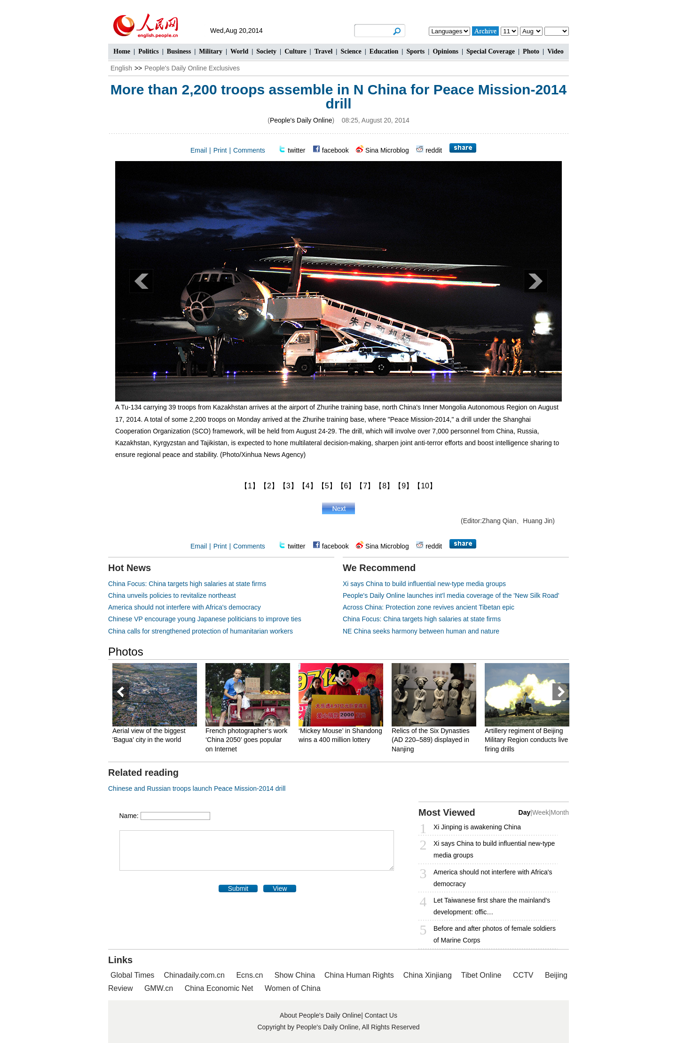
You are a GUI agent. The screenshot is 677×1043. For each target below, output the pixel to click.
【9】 (403, 486)
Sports (415, 51)
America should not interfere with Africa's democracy (184, 607)
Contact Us (381, 1015)
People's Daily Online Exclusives (192, 68)
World (239, 51)
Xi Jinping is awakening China (477, 827)
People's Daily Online (301, 120)
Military (210, 51)
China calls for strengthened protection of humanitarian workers (200, 631)
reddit (433, 150)
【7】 (365, 486)
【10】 (425, 486)
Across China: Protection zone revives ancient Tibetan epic (428, 607)
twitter (296, 150)
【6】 (346, 486)
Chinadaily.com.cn (194, 975)
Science (350, 51)
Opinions (445, 51)
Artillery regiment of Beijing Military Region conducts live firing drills (526, 740)
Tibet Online (481, 975)
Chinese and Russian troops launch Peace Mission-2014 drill (196, 788)
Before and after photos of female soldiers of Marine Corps (494, 934)
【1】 (250, 486)
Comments (249, 150)
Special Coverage (490, 51)
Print (220, 150)
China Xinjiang (427, 975)
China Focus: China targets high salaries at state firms (187, 583)
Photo (531, 51)
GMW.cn (159, 988)
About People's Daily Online (320, 1015)
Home (121, 51)
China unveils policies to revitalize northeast (172, 595)
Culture (295, 51)
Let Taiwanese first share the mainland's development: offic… (491, 906)
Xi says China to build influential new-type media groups (424, 583)
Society (266, 51)
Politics (148, 51)
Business (179, 51)
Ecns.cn (249, 975)
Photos (125, 651)
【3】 (288, 486)
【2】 (269, 486)
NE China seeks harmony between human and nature (421, 631)
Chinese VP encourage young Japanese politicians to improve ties (204, 619)
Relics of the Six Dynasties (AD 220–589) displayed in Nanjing (431, 740)
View (280, 888)
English (121, 68)
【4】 (307, 486)
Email (198, 150)
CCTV (523, 975)
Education (384, 51)
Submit (238, 888)
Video (555, 51)
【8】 (384, 486)
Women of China (293, 988)
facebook (335, 150)
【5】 (327, 486)
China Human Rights (359, 975)
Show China (295, 975)
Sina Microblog (387, 150)
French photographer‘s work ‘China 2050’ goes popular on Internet (246, 740)
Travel (324, 51)
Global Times (132, 975)
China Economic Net (219, 988)
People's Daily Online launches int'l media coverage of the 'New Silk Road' (451, 595)
